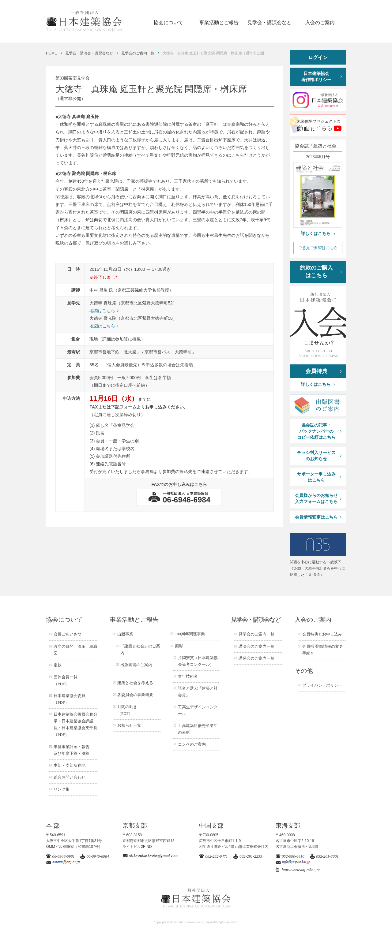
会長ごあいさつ (67, 634)
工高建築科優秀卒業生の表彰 (198, 729)
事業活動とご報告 (219, 22)
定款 (58, 665)
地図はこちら (102, 310)
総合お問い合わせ (69, 777)
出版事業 (125, 634)
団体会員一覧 (65, 680)
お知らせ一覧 (129, 725)
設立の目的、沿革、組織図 (75, 649)
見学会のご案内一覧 (137, 53)
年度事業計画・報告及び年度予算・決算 (71, 750)
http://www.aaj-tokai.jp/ (301, 869)
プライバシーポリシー (322, 685)
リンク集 (62, 789)
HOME (51, 53)
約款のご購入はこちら (316, 271)
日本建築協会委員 (69, 699)
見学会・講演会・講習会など (89, 53)
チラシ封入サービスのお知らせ (316, 455)
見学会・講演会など (269, 22)
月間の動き (127, 710)
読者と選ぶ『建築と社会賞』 (198, 691)
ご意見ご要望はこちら (318, 247)
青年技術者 (188, 676)
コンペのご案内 (192, 744)
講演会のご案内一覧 (256, 646)
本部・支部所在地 (69, 765)
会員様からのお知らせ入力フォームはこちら (316, 498)
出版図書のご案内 (136, 664)
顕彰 (179, 646)
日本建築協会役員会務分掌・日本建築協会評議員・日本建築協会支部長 (75, 724)
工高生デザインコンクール (198, 710)
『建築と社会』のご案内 (140, 649)
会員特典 (316, 371)
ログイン (318, 57)
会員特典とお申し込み (322, 634)
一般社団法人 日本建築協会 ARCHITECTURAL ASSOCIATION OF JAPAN (93, 21)
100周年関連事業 (190, 634)
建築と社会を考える (135, 682)
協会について (168, 22)
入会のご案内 (320, 22)
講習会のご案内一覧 (256, 658)
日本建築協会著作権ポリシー (316, 76)
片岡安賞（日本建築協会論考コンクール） (198, 661)
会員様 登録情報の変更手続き (322, 649)
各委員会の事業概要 (135, 694)
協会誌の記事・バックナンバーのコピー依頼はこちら (316, 431)
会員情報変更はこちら (316, 517)
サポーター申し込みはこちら (316, 477)
